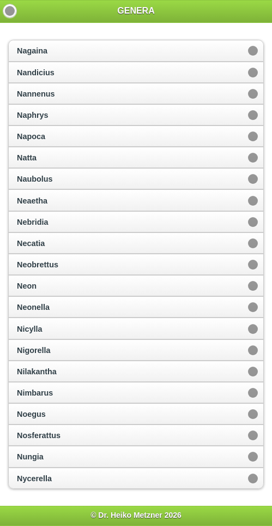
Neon (27, 286)
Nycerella (34, 478)
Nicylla (29, 329)
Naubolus (35, 179)
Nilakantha (37, 371)
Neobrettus (37, 264)
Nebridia (33, 222)
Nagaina (32, 50)
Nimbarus (35, 392)
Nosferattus (39, 435)
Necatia (31, 243)
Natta (27, 157)
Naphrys (33, 115)
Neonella (33, 307)
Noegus (31, 414)
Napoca (31, 136)
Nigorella (34, 350)
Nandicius (36, 72)
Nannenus (36, 93)
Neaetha (32, 200)
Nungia (30, 456)
